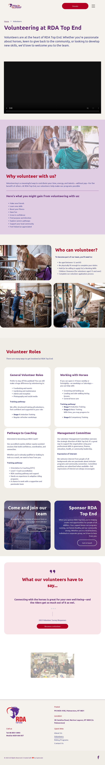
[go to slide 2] (51, 608)
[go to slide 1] (49, 608)
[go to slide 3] (53, 608)
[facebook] (98, 758)
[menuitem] (76, 733)
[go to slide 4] (55, 608)
